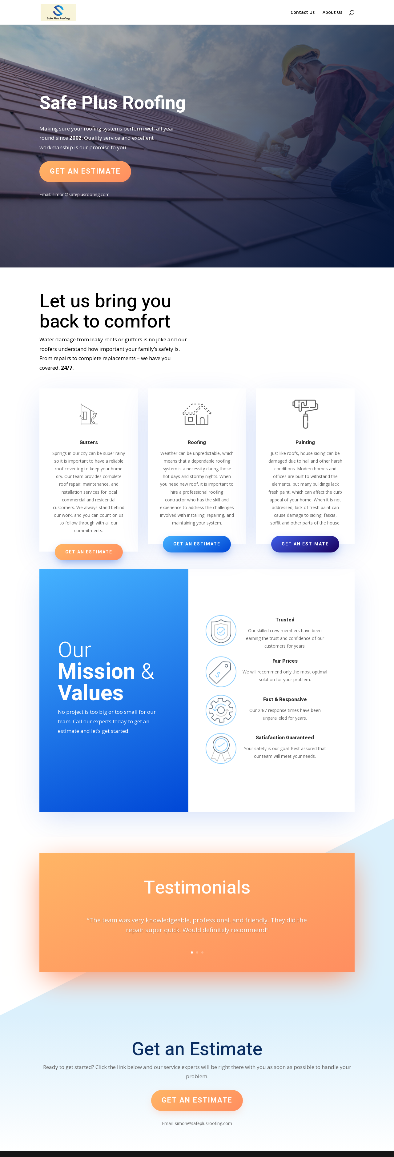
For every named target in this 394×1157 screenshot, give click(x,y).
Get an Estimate (88, 552)
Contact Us (303, 12)
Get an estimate (85, 171)
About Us (332, 12)
